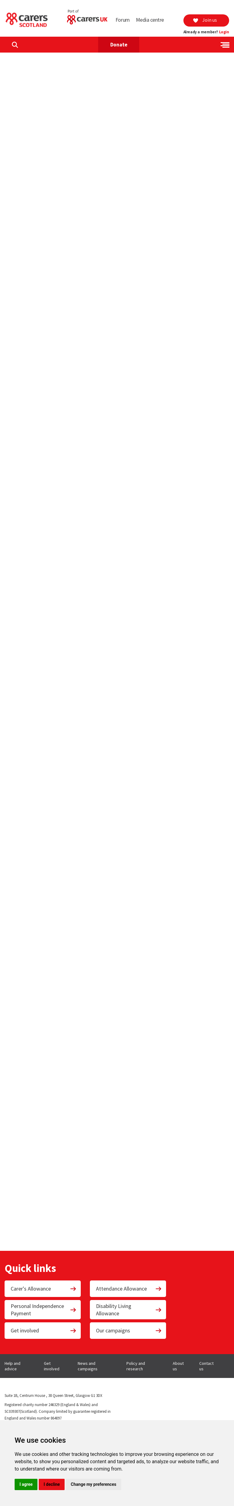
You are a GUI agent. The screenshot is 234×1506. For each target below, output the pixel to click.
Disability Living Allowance (129, 1309)
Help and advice (12, 1366)
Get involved (43, 1330)
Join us (205, 20)
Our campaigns (129, 1330)
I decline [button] (52, 1484)
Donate (118, 44)
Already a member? (206, 32)
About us (178, 1366)
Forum (122, 19)
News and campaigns (88, 1366)
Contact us (206, 1366)
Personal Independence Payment (43, 1309)
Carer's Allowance (43, 1288)
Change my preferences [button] (93, 1484)
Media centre (150, 19)
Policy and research (135, 1366)
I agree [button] (26, 1484)
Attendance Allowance (129, 1288)
